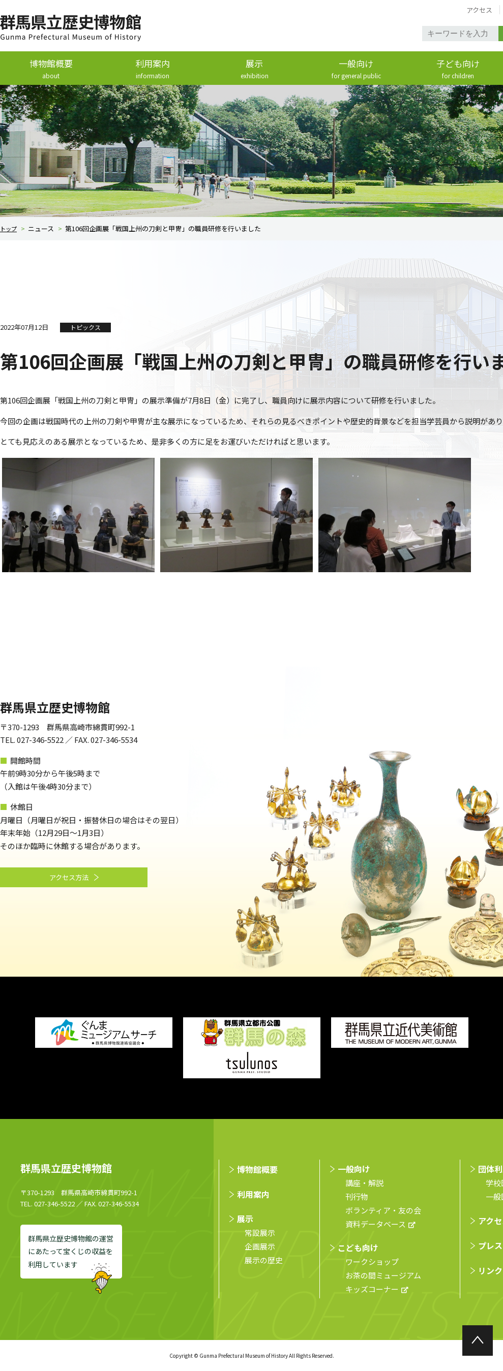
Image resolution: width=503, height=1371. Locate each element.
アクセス (479, 10)
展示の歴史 (264, 1260)
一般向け (356, 69)
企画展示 (260, 1246)
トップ (10, 229)
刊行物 (356, 1197)
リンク (490, 1270)
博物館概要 (51, 69)
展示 (254, 69)
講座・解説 (364, 1183)
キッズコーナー (372, 1289)
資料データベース (375, 1224)
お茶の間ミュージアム (383, 1275)
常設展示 (260, 1232)
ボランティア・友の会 (383, 1210)
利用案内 (152, 69)
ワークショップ (372, 1262)
